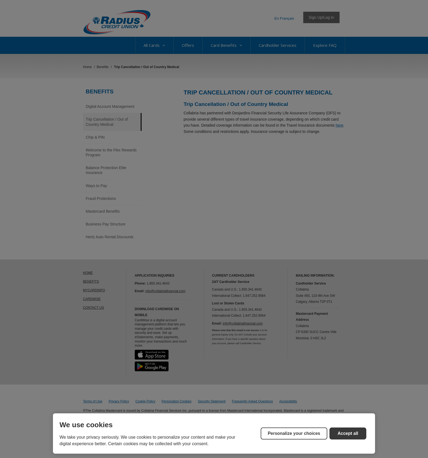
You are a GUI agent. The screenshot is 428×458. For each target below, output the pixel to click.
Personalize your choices (294, 433)
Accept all (348, 433)
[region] (214, 433)
